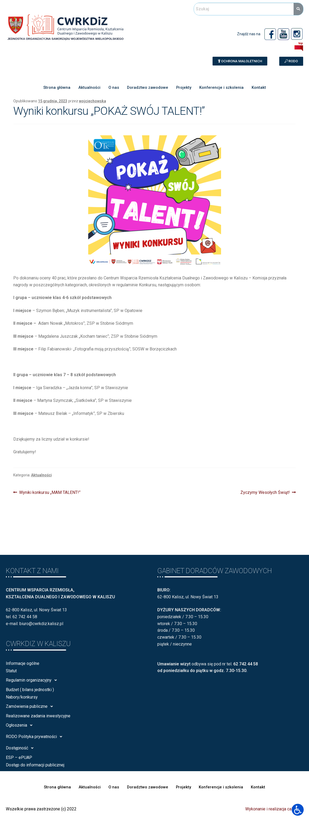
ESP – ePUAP (19, 757)
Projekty (183, 87)
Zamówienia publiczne (31, 706)
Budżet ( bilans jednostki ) (30, 689)
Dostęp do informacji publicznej (35, 764)
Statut (11, 670)
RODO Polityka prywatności (35, 736)
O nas (113, 87)
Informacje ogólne (22, 663)
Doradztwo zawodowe (147, 87)
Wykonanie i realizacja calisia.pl (274, 808)
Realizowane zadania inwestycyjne (38, 715)
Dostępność (21, 748)
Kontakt (259, 87)
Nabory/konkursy (22, 697)
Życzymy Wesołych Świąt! (265, 492)
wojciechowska (92, 101)
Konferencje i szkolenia (221, 87)
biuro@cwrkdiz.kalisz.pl (41, 623)
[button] (240, 61)
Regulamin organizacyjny (33, 680)
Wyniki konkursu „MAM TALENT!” (50, 492)
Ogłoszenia (20, 725)
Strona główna (56, 87)
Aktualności (89, 87)
